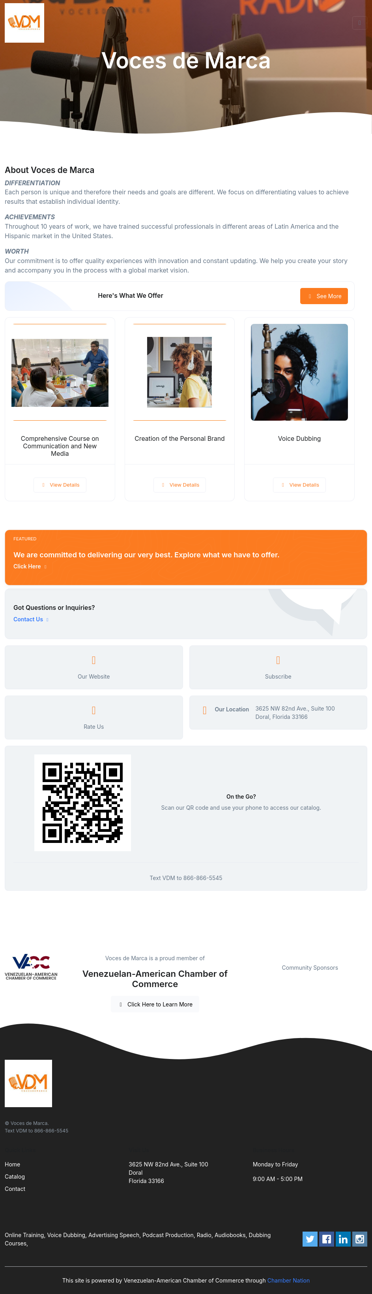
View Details (60, 484)
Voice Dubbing (299, 438)
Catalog (15, 1176)
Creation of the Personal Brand (180, 438)
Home (12, 1164)
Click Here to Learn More (155, 1004)
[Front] (26, 23)
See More (324, 296)
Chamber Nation (288, 1280)
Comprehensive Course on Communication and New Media (60, 446)
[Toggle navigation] (359, 23)
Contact (15, 1188)
